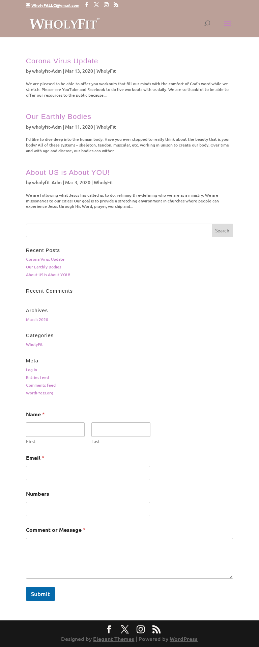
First (31, 441)
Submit (40, 594)
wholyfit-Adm (47, 71)
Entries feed (37, 377)
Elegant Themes (113, 638)
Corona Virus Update (62, 61)
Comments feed (41, 385)
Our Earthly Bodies (58, 116)
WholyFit (106, 71)
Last (95, 441)
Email (35, 457)
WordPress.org (39, 393)
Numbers (37, 493)
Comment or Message (56, 529)
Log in (31, 370)
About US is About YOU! (68, 172)
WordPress (184, 638)
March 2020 (37, 319)
